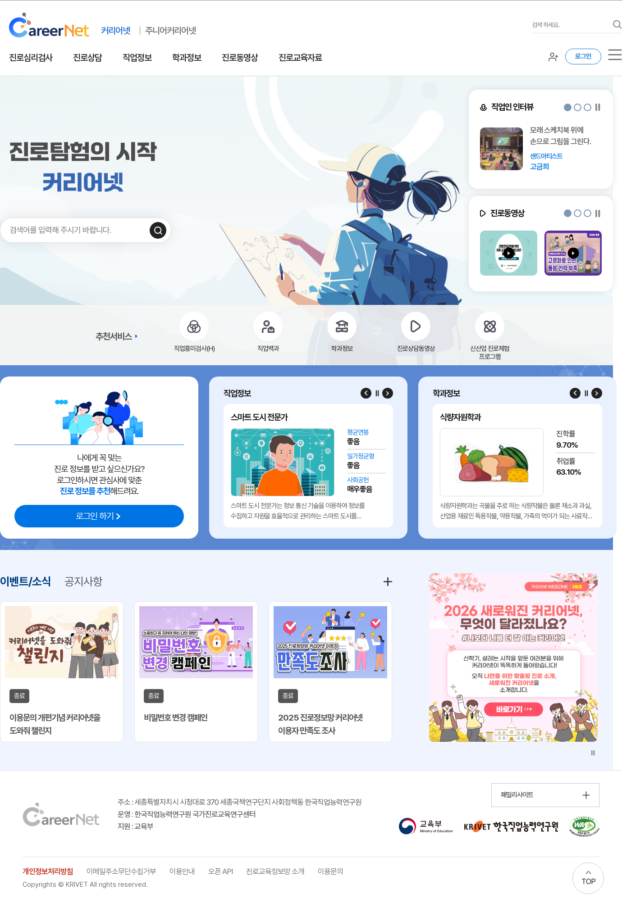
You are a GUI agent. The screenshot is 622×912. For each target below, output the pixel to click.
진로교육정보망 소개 (275, 871)
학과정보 (186, 57)
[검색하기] (158, 230)
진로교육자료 (300, 57)
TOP (588, 881)
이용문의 (330, 871)
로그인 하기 (95, 516)
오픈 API (220, 871)
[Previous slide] (366, 393)
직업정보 (137, 57)
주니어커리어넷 (170, 30)
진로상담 (87, 57)
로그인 (583, 56)
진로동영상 (240, 57)
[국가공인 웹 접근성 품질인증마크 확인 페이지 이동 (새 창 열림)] (584, 826)
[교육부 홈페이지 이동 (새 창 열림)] (425, 826)
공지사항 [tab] (83, 581)
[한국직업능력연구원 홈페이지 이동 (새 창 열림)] (511, 826)
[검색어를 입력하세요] (570, 25)
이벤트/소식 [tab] (25, 581)
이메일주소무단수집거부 (121, 871)
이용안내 (182, 871)
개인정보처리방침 (48, 871)
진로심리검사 (30, 57)
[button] (568, 107)
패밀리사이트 (517, 795)
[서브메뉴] (615, 54)
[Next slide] (387, 393)
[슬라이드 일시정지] (598, 107)
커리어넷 (115, 30)
